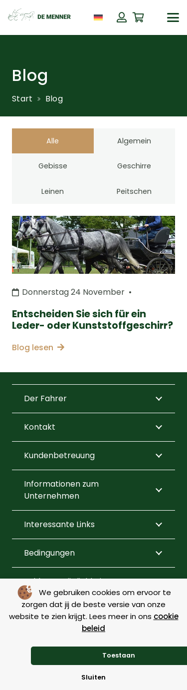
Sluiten (93, 677)
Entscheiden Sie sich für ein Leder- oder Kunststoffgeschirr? (92, 319)
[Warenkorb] (139, 17)
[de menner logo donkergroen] (39, 17)
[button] (173, 17)
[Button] (122, 17)
